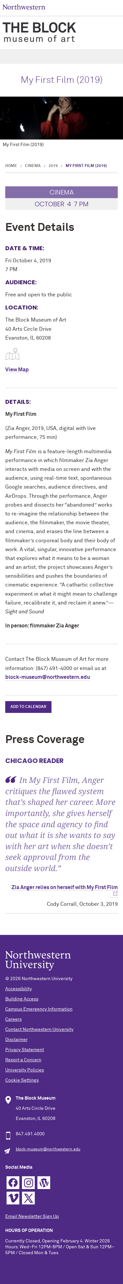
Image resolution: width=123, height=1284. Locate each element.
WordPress (43, 1182)
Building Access (21, 999)
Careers (13, 1019)
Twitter (28, 1198)
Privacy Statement (24, 1050)
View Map (17, 369)
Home (11, 166)
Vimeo (13, 1198)
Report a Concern (23, 1060)
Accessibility (18, 989)
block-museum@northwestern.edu (47, 677)
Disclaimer (16, 1039)
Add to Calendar (28, 707)
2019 (53, 166)
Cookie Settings (22, 1080)
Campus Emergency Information (38, 1009)
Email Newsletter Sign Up (32, 1216)
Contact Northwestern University (39, 1029)
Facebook (13, 1182)
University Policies (24, 1070)
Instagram (28, 1182)
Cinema (33, 166)
